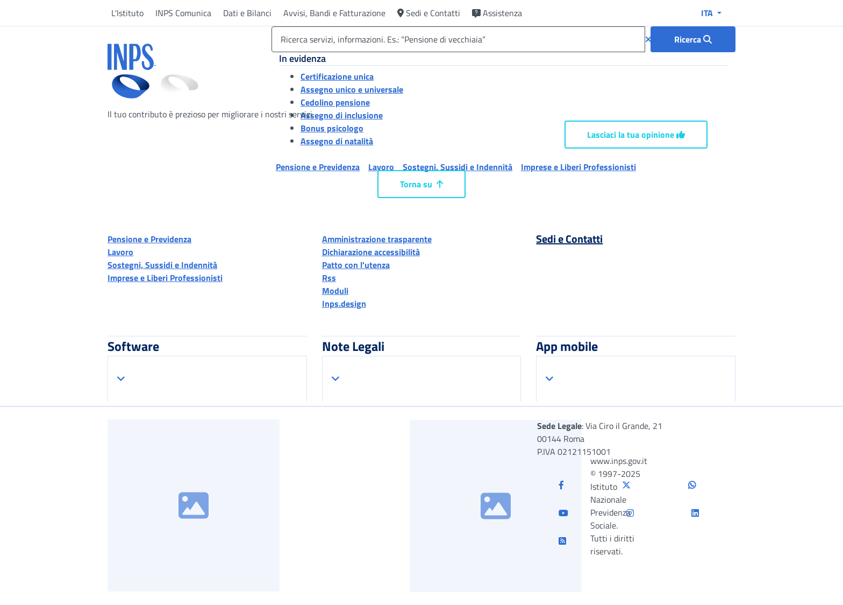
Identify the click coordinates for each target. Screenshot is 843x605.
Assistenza (497, 12)
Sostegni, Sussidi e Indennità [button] (457, 166)
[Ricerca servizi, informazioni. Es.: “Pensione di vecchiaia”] (458, 39)
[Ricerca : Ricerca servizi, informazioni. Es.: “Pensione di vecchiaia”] (693, 39)
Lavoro (120, 251)
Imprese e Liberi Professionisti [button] (578, 166)
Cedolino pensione (335, 102)
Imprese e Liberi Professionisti (165, 277)
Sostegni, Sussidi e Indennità (162, 264)
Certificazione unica (337, 76)
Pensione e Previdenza (149, 239)
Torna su (421, 184)
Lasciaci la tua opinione (636, 134)
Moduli (335, 290)
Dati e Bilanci (247, 12)
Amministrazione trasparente (377, 239)
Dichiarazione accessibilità (371, 251)
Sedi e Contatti (428, 12)
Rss (329, 277)
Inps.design (344, 303)
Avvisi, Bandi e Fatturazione (334, 12)
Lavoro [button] (381, 166)
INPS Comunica (183, 12)
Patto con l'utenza (356, 264)
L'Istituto (127, 12)
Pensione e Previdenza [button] (318, 166)
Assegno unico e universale (352, 89)
